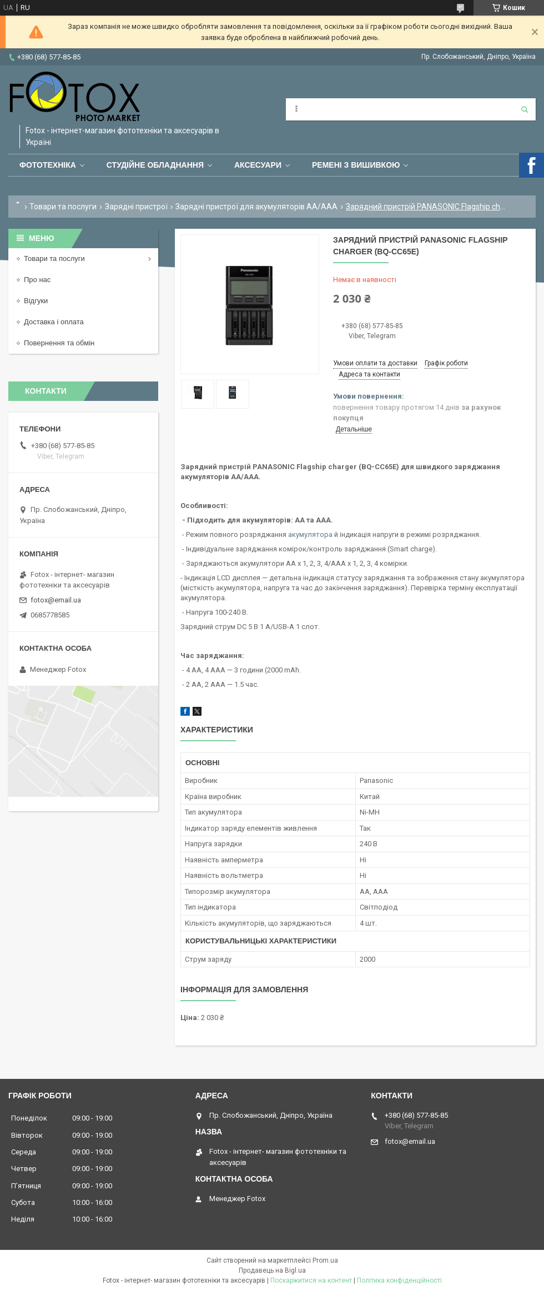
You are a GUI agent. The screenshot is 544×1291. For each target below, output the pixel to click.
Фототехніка (47, 164)
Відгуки (36, 301)
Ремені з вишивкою (356, 164)
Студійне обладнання (155, 164)
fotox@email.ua (56, 600)
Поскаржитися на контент (311, 1280)
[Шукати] (524, 109)
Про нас (37, 279)
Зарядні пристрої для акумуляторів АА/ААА (256, 206)
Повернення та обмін (59, 343)
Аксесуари (257, 164)
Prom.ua (325, 1260)
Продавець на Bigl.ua (272, 1270)
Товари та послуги (63, 206)
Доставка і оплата (54, 322)
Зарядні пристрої (136, 206)
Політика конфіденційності (399, 1280)
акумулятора (310, 534)
